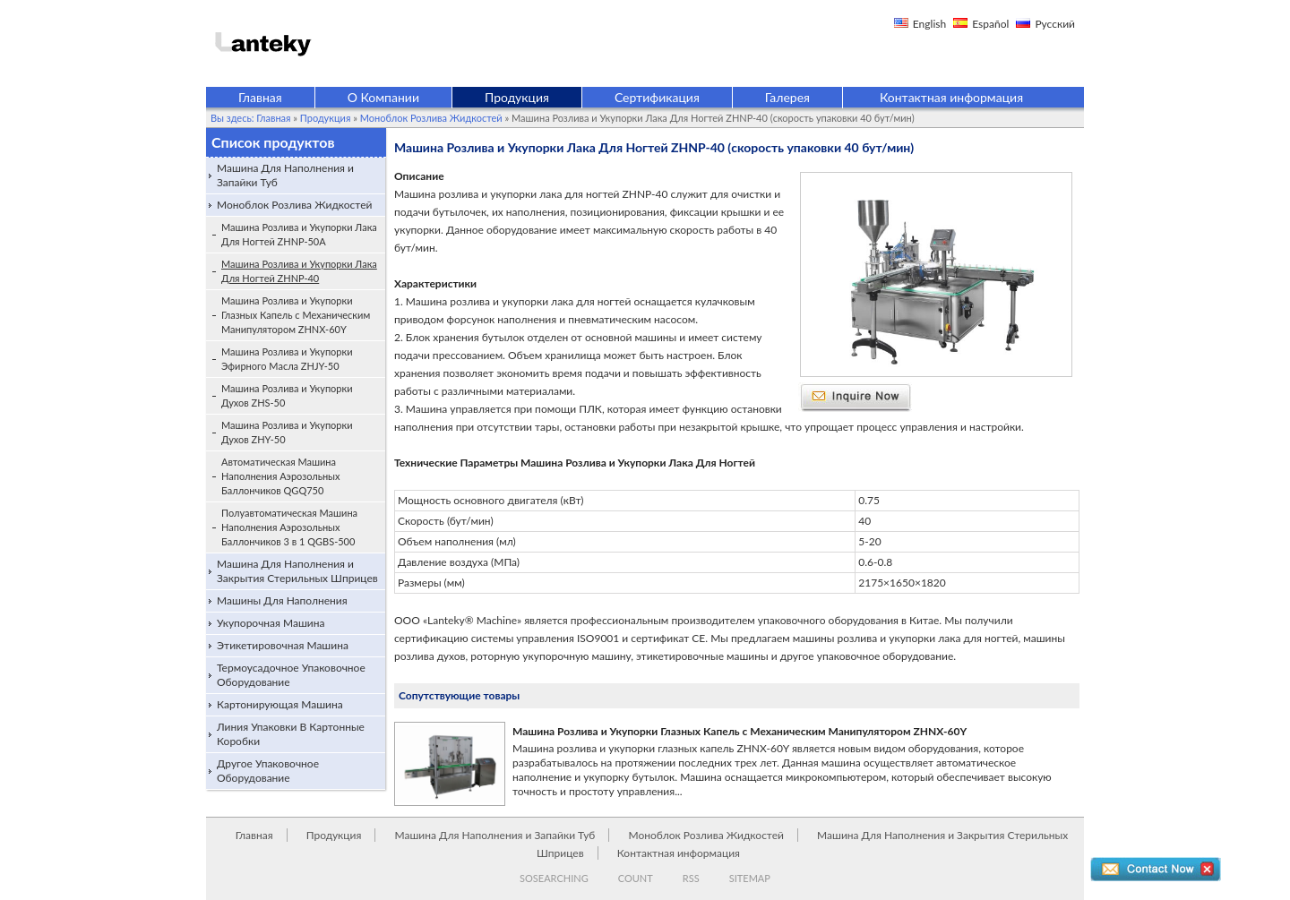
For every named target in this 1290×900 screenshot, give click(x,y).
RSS (691, 878)
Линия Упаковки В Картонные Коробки (291, 734)
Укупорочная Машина (271, 623)
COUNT (635, 878)
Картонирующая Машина (280, 704)
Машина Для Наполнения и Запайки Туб (285, 175)
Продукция (517, 97)
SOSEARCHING (554, 878)
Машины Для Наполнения (282, 600)
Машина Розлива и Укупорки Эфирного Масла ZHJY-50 (287, 359)
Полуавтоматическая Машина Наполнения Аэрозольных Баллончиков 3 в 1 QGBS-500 (289, 527)
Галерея (787, 97)
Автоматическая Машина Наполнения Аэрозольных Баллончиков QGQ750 (280, 476)
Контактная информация (951, 97)
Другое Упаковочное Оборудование (268, 770)
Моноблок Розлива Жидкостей (431, 118)
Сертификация (657, 97)
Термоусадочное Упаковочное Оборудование (291, 675)
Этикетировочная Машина (282, 645)
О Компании (383, 97)
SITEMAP (749, 878)
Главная (260, 97)
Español (990, 23)
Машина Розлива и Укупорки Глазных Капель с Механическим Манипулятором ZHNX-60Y (295, 315)
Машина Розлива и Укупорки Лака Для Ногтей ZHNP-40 (299, 271)
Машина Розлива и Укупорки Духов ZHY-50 (287, 432)
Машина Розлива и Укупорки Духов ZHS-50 (287, 395)
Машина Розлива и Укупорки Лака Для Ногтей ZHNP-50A (299, 234)
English (929, 23)
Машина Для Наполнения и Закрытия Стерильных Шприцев (297, 571)
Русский (1055, 23)
